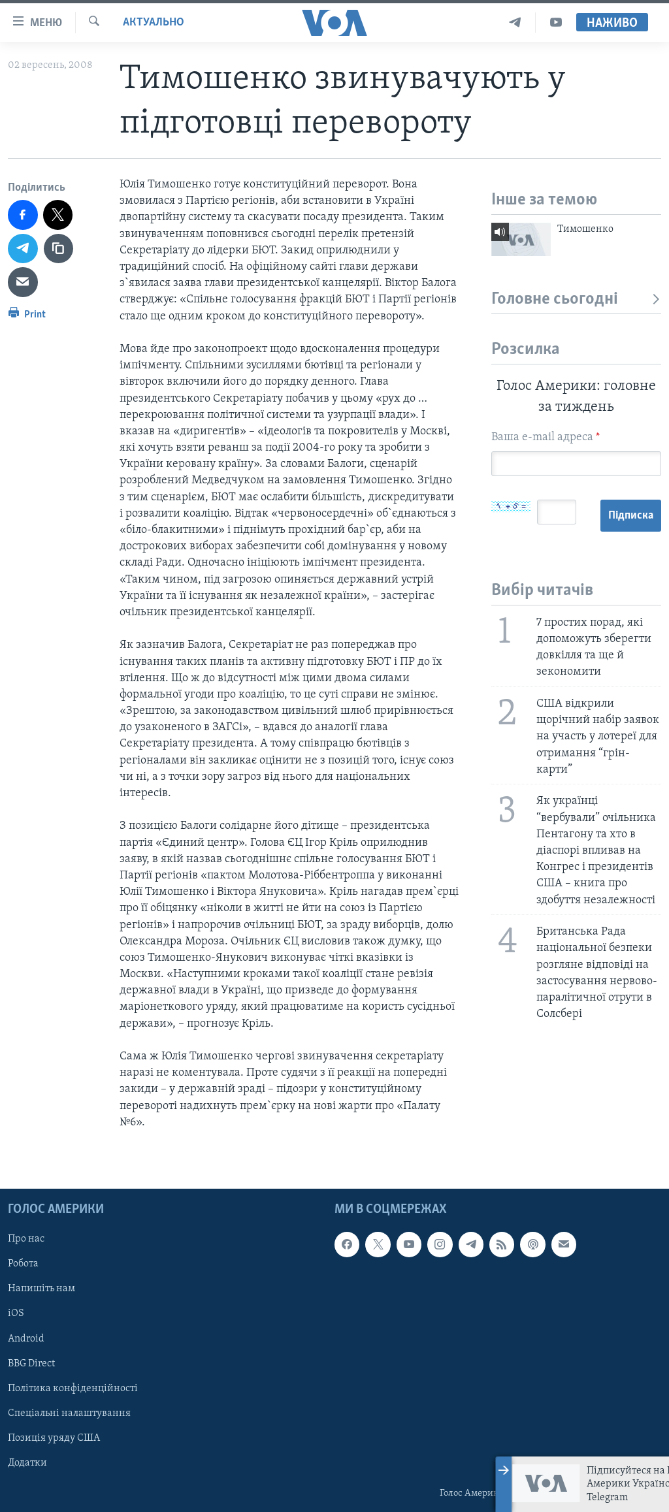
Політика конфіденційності (73, 1388)
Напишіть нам (41, 1288)
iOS (16, 1313)
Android (26, 1338)
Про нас (26, 1239)
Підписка (522, 564)
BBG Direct (31, 1364)
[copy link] (59, 249)
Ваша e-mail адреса (545, 437)
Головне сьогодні (576, 299)
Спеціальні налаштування (69, 1413)
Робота (23, 1264)
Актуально (153, 22)
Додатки (27, 1463)
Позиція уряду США (54, 1438)
